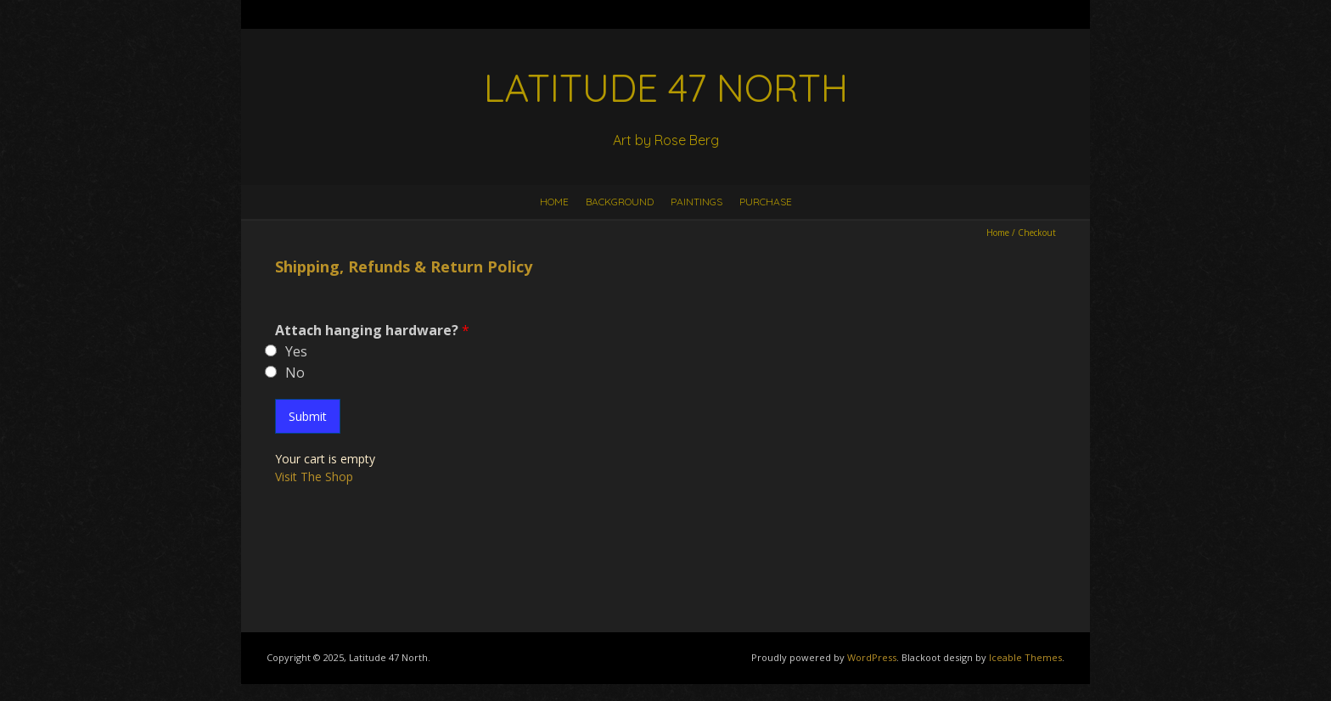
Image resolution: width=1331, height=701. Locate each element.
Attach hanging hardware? (372, 330)
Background (620, 201)
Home (554, 201)
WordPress (871, 657)
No (295, 372)
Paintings (696, 201)
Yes (296, 351)
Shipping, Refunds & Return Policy (403, 266)
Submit (308, 416)
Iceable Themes (1025, 657)
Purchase (765, 201)
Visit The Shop (314, 476)
